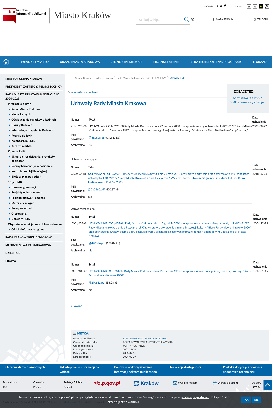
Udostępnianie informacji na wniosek (79, 370)
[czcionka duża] (228, 6)
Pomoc (37, 387)
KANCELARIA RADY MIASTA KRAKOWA (145, 338)
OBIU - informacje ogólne (28, 229)
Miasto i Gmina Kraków (23, 78)
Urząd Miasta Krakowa (80, 62)
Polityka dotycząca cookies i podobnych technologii (242, 370)
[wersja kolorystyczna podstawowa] (249, 6)
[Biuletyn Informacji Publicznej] (110, 385)
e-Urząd (260, 62)
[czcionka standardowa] (217, 6)
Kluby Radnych (21, 114)
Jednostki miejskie (126, 62)
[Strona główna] (7, 62)
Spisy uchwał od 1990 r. (247, 98)
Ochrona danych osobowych (25, 367)
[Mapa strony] (223, 19)
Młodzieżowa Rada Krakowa (28, 245)
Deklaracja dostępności (185, 367)
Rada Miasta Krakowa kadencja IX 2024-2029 (32, 96)
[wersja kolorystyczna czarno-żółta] (261, 6)
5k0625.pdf (97, 137)
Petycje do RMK (21, 135)
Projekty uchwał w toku (26, 192)
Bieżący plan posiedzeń (26, 176)
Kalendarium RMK (23, 141)
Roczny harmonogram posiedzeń (32, 166)
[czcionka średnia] (221, 6)
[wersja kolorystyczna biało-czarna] (255, 6)
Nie (256, 399)
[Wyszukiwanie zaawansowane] (193, 20)
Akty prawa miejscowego (248, 102)
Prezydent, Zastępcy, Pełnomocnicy (33, 86)
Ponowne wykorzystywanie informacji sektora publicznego (135, 370)
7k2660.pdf (96, 189)
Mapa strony (10, 382)
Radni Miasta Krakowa (25, 109)
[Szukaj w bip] (186, 20)
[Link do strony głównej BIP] (62, 15)
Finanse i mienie (166, 62)
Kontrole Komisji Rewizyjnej (29, 171)
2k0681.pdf (97, 282)
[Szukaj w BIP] (159, 20)
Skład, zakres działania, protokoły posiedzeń (33, 158)
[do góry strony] (260, 385)
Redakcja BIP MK (73, 382)
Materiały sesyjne (22, 203)
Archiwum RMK (21, 146)
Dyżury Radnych (21, 125)
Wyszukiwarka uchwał (84, 92)
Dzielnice (12, 253)
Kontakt (68, 387)
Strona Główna (83, 78)
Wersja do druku (225, 383)
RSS (5, 387)
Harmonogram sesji (23, 187)
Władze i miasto (35, 62)
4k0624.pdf (97, 243)
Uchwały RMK (20, 219)
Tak (246, 399)
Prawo (10, 261)
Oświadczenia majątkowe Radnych (33, 119)
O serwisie (38, 382)
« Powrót (76, 306)
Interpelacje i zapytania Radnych (32, 130)
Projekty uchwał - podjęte (28, 198)
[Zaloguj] (261, 19)
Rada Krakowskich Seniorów (28, 237)
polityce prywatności (195, 397)
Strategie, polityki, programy (216, 62)
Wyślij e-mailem (185, 383)
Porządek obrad (21, 208)
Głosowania (19, 213)
